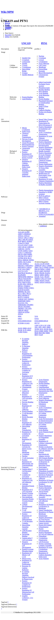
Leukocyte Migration (25, 392)
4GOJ (29, 328)
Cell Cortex (42, 65)
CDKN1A (30, 247)
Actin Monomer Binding (44, 96)
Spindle (24, 63)
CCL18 (20, 245)
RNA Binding (43, 91)
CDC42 (24, 247)
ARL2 (31, 238)
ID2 (24, 262)
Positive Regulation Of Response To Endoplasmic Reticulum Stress (45, 462)
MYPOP (47, 271)
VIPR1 (37, 280)
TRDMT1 (21, 308)
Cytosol (24, 65)
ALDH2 (27, 232)
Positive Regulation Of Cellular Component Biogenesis (45, 414)
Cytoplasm (25, 60)
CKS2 (31, 251)
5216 (36, 316)
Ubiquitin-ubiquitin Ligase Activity (45, 522)
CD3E (30, 245)
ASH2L (30, 239)
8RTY (36, 335)
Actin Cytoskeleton (45, 396)
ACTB (42, 264)
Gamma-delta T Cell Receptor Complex (27, 471)
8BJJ (44, 333)
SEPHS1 (31, 299)
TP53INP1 (26, 306)
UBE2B (20, 310)
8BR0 (48, 333)
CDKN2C (21, 249)
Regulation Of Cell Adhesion (45, 477)
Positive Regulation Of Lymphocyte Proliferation (27, 583)
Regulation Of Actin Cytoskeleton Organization (45, 549)
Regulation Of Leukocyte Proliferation (27, 562)
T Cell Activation (28, 458)
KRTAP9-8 (21, 267)
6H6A (29, 330)
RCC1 (20, 293)
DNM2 (46, 267)
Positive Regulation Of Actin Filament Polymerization (45, 143)
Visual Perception (28, 143)
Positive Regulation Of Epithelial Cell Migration (45, 128)
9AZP (41, 335)
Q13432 (27, 323)
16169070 (8, 28)
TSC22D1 (28, 308)
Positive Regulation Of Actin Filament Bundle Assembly (45, 155)
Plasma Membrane (45, 486)
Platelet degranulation (46, 190)
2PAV (44, 327)
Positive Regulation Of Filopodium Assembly (45, 437)
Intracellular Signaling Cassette (26, 527)
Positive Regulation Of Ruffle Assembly (45, 184)
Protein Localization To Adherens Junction (46, 447)
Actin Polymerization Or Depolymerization (46, 420)
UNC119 (26, 43)
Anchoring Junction (45, 389)
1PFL (40, 327)
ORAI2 (20, 279)
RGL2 (29, 293)
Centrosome (26, 62)
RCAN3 (27, 292)
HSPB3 (31, 260)
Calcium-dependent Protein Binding (28, 486)
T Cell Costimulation (27, 511)
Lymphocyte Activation (26, 475)
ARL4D (25, 239)
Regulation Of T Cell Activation (27, 490)
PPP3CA (30, 284)
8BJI (40, 333)
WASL (47, 280)
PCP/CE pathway (44, 196)
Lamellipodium (44, 387)
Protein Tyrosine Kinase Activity (27, 494)
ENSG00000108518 (41, 321)
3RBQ (25, 328)
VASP (49, 279)
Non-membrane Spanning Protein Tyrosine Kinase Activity (28, 500)
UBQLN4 (21, 312)
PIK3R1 (42, 273)
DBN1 (37, 267)
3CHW (37, 329)
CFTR (20, 251)
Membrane (42, 67)
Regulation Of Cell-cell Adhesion (45, 500)
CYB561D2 (27, 252)
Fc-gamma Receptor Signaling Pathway (25, 341)
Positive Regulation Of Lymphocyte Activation (27, 369)
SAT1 (25, 299)
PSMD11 (27, 286)
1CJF (45, 325)
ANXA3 (26, 236)
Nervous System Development (27, 140)
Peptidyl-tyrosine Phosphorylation (27, 550)
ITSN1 (20, 264)
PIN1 (29, 282)
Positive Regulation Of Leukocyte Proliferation (27, 362)
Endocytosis (26, 131)
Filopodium (42, 536)
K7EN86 (21, 323)
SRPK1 (47, 275)
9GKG (25, 332)
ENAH (51, 267)
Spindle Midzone (27, 75)
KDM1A (26, 264)
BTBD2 (29, 241)
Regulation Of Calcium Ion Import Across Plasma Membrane (27, 448)
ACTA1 (37, 264)
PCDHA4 (27, 280)
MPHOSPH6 (22, 277)
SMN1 (28, 301)
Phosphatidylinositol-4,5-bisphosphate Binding (46, 102)
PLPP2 (20, 284)
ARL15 (26, 238)
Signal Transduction (45, 510)
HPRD (7, 37)
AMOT (20, 234)
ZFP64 (27, 312)
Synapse (25, 73)
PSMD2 (20, 288)
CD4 (19, 247)
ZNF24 (20, 314)
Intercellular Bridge (26, 70)
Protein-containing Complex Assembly (45, 544)
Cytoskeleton (26, 67)
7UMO (20, 332)
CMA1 (44, 265)
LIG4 (23, 269)
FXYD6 (20, 256)
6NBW (46, 331)
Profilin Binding (44, 383)
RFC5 (24, 293)
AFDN (47, 264)
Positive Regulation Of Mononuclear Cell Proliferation (28, 591)
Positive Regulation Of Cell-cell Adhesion (27, 406)
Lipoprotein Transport (26, 149)
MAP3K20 (21, 273)
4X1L (41, 329)
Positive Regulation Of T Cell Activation (27, 376)
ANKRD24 (27, 234)
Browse (7, 23)
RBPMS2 (21, 292)
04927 (20, 318)
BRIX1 (24, 241)
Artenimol (42, 216)
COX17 (20, 252)
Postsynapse (43, 467)
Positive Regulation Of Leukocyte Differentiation (27, 516)
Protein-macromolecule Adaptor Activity (44, 454)
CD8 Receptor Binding (27, 531)
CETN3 (27, 249)
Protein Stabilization (45, 164)
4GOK (20, 330)
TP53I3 (20, 306)
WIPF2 (37, 282)
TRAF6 (46, 277)
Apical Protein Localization (43, 492)
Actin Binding (43, 93)
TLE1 (42, 277)
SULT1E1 (21, 303)
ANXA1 (21, 236)
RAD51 (47, 273)
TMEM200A (22, 305)
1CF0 (41, 325)
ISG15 (37, 271)
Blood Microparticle (45, 73)
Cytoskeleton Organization (43, 539)
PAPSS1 (21, 280)
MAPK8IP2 (22, 275)
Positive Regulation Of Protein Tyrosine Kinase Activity (27, 154)
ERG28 (37, 269)
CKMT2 (25, 251)
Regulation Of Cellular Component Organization (45, 443)
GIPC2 (29, 256)
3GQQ (20, 328)
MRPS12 (30, 277)
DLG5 (41, 267)
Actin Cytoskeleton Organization (45, 133)
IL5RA (28, 262)
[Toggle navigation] (1, 18)
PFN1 (44, 43)
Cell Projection (44, 542)
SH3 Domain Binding (46, 458)
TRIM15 (37, 279)
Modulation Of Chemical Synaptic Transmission (45, 160)
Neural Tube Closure (45, 119)
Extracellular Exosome (43, 70)
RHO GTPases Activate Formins (44, 198)
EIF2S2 (20, 254)
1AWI (37, 325)
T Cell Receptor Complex (27, 522)
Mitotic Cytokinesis (26, 129)
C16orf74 (21, 243)
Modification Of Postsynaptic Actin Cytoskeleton (45, 175)
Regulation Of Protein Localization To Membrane (46, 506)
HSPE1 (20, 262)
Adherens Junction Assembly (45, 496)
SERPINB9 (22, 301)
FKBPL (29, 254)
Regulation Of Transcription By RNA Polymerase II (45, 123)
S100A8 (20, 299)
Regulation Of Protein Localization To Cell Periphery (46, 482)
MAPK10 (29, 273)
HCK (25, 258)
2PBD (48, 327)
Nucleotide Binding (25, 535)
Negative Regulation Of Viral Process (45, 518)
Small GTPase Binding (43, 107)
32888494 (43, 226)
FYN (25, 256)
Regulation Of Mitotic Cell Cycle (27, 555)
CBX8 (27, 243)
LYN (26, 271)
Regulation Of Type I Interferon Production (46, 474)
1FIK (48, 325)
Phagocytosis (26, 558)
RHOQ (37, 275)
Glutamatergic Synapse (43, 75)
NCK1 (37, 273)
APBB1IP (38, 265)
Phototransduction (28, 144)
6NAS (37, 331)
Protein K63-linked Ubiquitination (45, 526)
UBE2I (26, 310)
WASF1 (42, 280)
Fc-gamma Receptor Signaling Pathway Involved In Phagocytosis (28, 575)
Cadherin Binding (44, 110)
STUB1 (37, 277)
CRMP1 (49, 265)
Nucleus (41, 56)
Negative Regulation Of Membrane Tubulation (45, 402)
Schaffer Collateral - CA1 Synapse (27, 597)
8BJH (36, 333)
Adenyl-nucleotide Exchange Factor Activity (45, 84)
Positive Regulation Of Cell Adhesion (27, 422)
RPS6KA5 (25, 295)
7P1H (50, 331)
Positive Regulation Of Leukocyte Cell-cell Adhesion (27, 382)
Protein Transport (28, 146)
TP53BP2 (30, 305)
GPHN (48, 269)
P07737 (37, 323)
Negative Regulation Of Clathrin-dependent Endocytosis (27, 163)
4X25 (50, 329)
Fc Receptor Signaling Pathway (26, 348)
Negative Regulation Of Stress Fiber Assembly (45, 168)
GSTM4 (20, 258)
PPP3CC (21, 286)
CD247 (25, 245)
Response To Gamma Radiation (26, 568)
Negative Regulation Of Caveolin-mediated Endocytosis (27, 172)
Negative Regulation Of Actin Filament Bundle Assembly (45, 149)
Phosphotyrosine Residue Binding (44, 88)
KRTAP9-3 (29, 265)
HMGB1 (26, 260)
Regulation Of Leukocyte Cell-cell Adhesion (27, 480)
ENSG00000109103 (24, 321)
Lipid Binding (26, 99)
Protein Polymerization (44, 529)
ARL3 (20, 239)
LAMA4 (28, 267)
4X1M (46, 329)
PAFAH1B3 (27, 279)
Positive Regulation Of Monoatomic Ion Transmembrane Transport (27, 463)
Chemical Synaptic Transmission (26, 135)
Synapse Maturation (45, 171)
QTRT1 (31, 288)
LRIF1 (28, 269)
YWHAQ (47, 282)
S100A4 (26, 297)
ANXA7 (21, 238)
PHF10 (24, 282)
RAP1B (20, 290)
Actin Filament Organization (44, 380)
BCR (19, 241)
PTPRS (26, 288)
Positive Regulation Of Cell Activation (27, 396)
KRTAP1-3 (21, 265)
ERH (25, 254)
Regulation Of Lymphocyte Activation (27, 433)
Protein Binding (27, 97)
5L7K (25, 330)
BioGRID (8, 35)
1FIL (36, 327)
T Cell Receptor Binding (27, 414)
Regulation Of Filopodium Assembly (46, 470)
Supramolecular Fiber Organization (46, 392)
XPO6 (42, 282)
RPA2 (20, 295)
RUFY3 (20, 297)
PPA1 (25, 284)
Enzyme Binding (27, 402)
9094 (19, 316)
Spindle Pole (26, 58)
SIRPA (42, 275)
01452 (37, 318)
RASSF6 (26, 290)
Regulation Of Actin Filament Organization (46, 180)
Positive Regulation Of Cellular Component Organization (45, 425)
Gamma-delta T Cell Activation (27, 539)
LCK (19, 269)
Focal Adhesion (44, 63)
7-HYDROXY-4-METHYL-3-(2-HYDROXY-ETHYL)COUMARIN (46, 211)
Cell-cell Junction (44, 450)
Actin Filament (44, 558)
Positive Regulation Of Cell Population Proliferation (27, 354)
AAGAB (21, 232)
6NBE (41, 331)
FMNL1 (42, 269)
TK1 (26, 303)
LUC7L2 (21, 271)
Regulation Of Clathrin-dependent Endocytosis (45, 555)
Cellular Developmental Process (27, 506)
